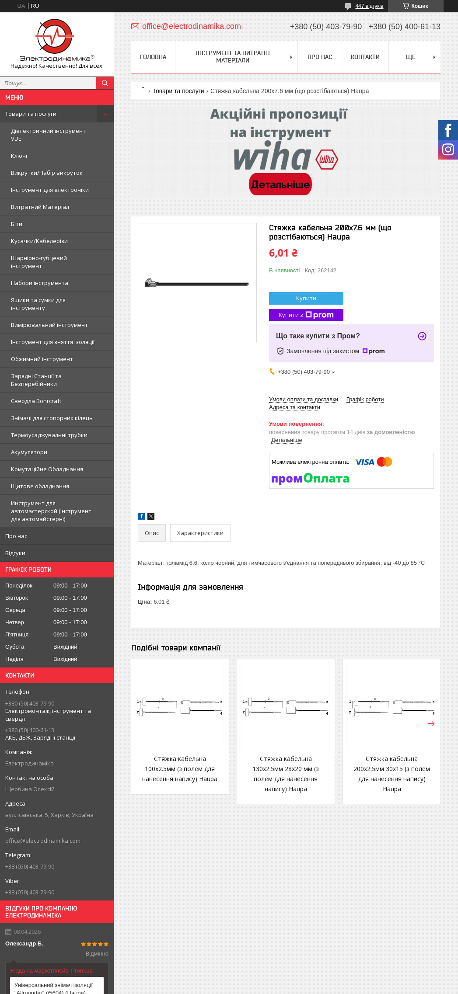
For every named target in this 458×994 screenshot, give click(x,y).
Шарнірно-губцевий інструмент (39, 262)
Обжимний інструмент (42, 359)
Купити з (306, 315)
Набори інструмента (39, 283)
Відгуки (15, 553)
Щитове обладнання (40, 486)
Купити (306, 298)
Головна (153, 56)
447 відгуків (369, 6)
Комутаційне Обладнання (47, 469)
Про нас (16, 536)
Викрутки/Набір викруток (47, 173)
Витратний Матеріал (40, 207)
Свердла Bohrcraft (36, 401)
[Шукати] (105, 83)
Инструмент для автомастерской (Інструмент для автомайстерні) (51, 511)
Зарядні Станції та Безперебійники (36, 380)
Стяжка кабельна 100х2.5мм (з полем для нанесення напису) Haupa (179, 768)
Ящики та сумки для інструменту (38, 304)
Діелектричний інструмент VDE (48, 134)
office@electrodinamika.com (42, 841)
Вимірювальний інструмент (49, 325)
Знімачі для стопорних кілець (52, 418)
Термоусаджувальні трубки (49, 435)
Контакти (365, 56)
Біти (16, 224)
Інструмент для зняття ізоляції (52, 342)
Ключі (19, 156)
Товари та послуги (30, 114)
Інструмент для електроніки (50, 190)
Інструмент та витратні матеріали (232, 56)
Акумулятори (29, 452)
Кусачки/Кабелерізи (39, 241)
